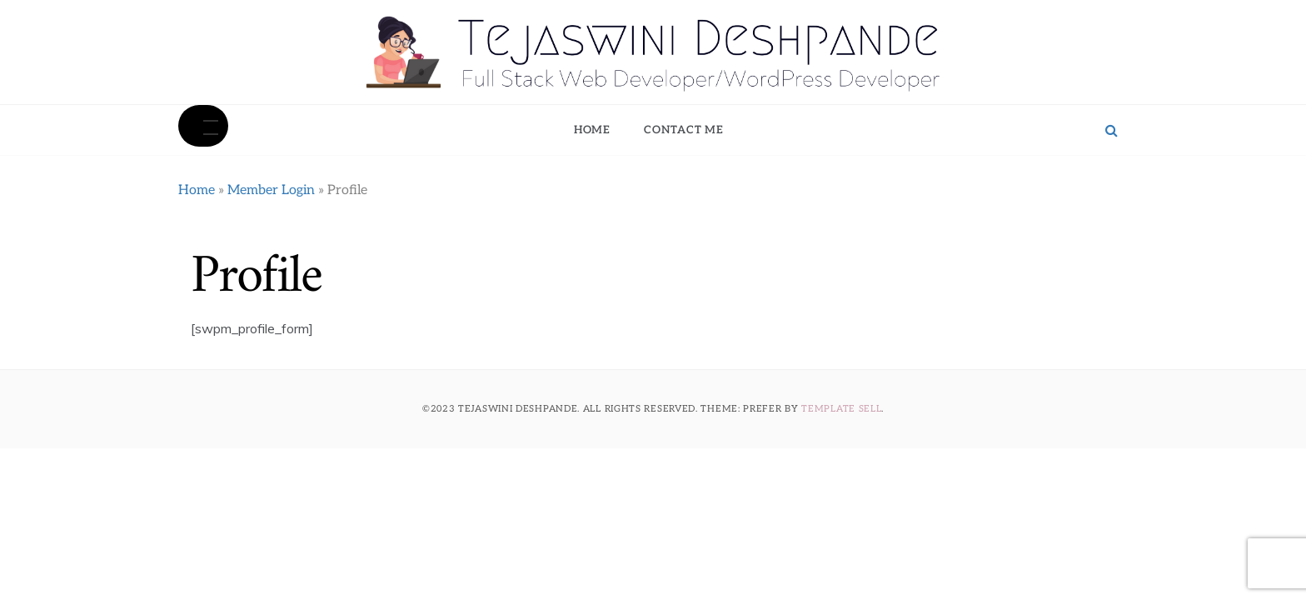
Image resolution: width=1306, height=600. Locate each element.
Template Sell (841, 408)
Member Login (271, 190)
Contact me (684, 130)
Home (592, 130)
